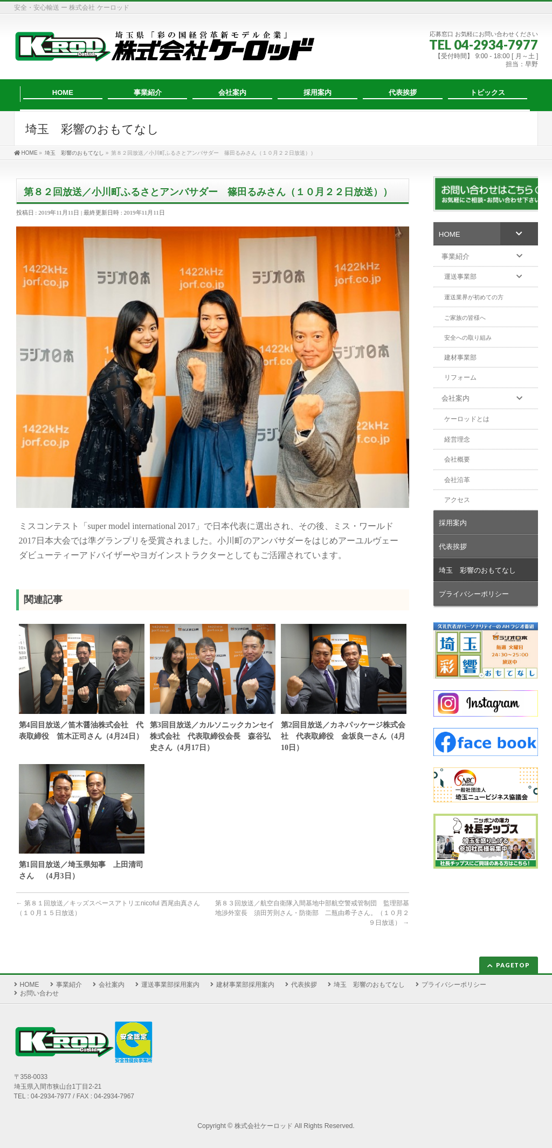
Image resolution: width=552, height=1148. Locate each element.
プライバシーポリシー (454, 984)
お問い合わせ (39, 993)
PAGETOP (513, 964)
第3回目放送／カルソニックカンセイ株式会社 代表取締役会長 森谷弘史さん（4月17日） (212, 736)
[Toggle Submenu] (519, 233)
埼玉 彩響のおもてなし (369, 984)
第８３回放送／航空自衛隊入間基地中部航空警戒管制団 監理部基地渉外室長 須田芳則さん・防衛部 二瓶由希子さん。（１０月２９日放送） (312, 912)
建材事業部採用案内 (245, 984)
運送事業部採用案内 (170, 984)
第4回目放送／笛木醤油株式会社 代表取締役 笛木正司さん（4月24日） (81, 730)
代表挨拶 (304, 984)
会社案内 (112, 984)
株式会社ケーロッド (263, 1126)
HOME (29, 984)
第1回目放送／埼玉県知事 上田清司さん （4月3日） (81, 870)
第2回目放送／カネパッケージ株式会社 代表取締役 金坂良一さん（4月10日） (343, 736)
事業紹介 (69, 984)
